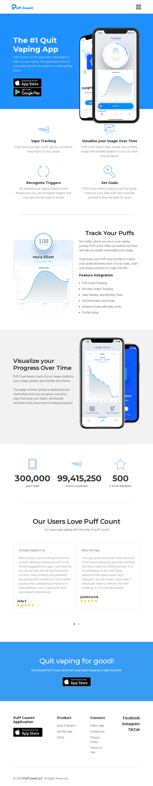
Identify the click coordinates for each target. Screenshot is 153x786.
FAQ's (60, 737)
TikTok (134, 729)
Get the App (64, 731)
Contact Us (97, 731)
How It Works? (66, 725)
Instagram (131, 724)
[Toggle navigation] (139, 7)
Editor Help (97, 725)
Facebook (131, 718)
